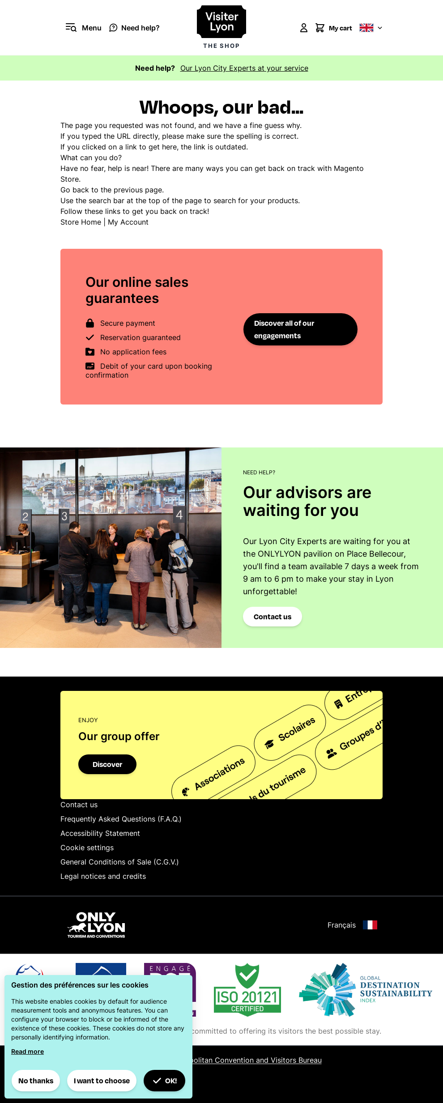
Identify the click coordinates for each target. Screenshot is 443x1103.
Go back (74, 189)
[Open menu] (81, 27)
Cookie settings (87, 847)
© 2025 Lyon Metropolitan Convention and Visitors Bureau (222, 1060)
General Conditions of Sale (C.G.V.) (119, 861)
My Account (128, 221)
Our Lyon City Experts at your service (244, 68)
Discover (107, 764)
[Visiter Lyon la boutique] (221, 27)
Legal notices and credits (103, 876)
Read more (27, 1051)
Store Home (80, 221)
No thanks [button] (35, 1080)
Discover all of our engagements (284, 329)
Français (352, 924)
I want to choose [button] (102, 1080)
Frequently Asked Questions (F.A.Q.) (121, 818)
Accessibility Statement (100, 833)
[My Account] (303, 27)
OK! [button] (165, 1080)
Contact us (272, 616)
